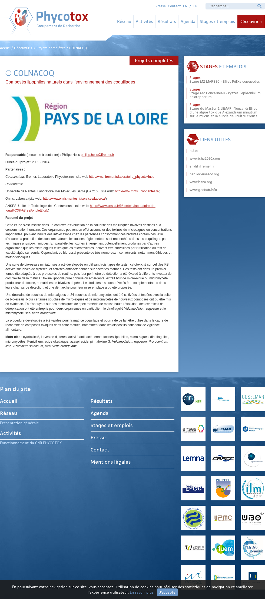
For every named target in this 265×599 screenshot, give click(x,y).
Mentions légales (111, 462)
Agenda (188, 21)
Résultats (167, 21)
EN (185, 6)
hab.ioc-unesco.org (204, 174)
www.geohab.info (203, 190)
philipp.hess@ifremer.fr (97, 155)
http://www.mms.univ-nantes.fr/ (137, 191)
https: (194, 151)
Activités (144, 21)
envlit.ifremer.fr (202, 166)
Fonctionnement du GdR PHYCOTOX (31, 443)
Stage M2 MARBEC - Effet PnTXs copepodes (225, 79)
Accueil (8, 401)
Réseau (124, 21)
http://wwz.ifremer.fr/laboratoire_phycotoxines (121, 177)
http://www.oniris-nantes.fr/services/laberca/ (74, 198)
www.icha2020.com (205, 158)
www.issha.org (201, 182)
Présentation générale (19, 423)
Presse (160, 6)
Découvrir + (251, 21)
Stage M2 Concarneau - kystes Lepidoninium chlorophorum (225, 93)
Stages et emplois (217, 21)
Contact (174, 6)
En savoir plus (141, 592)
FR (195, 6)
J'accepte (167, 592)
